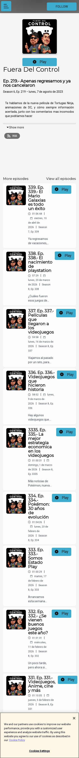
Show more (15, 127)
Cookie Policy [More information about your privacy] (17, 742)
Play (39, 62)
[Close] (74, 720)
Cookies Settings (39, 752)
